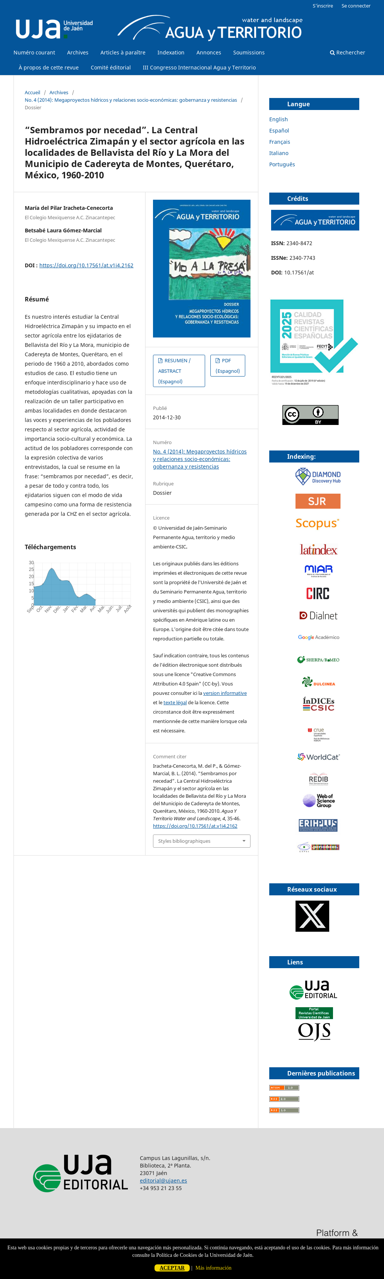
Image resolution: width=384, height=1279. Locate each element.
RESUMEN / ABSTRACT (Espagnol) (174, 371)
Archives (77, 52)
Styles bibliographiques (184, 841)
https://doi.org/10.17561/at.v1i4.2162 (86, 265)
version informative (225, 693)
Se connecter (356, 5)
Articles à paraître (123, 52)
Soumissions (249, 52)
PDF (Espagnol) (228, 365)
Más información (213, 1268)
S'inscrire (323, 5)
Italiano (278, 153)
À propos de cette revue (49, 67)
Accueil (32, 92)
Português (282, 164)
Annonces (208, 52)
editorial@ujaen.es (163, 1180)
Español (279, 130)
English (278, 119)
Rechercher (347, 52)
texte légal (175, 702)
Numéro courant (34, 52)
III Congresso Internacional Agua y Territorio (199, 67)
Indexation (171, 52)
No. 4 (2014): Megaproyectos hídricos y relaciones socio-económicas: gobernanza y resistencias (131, 99)
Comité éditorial (111, 67)
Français (279, 141)
